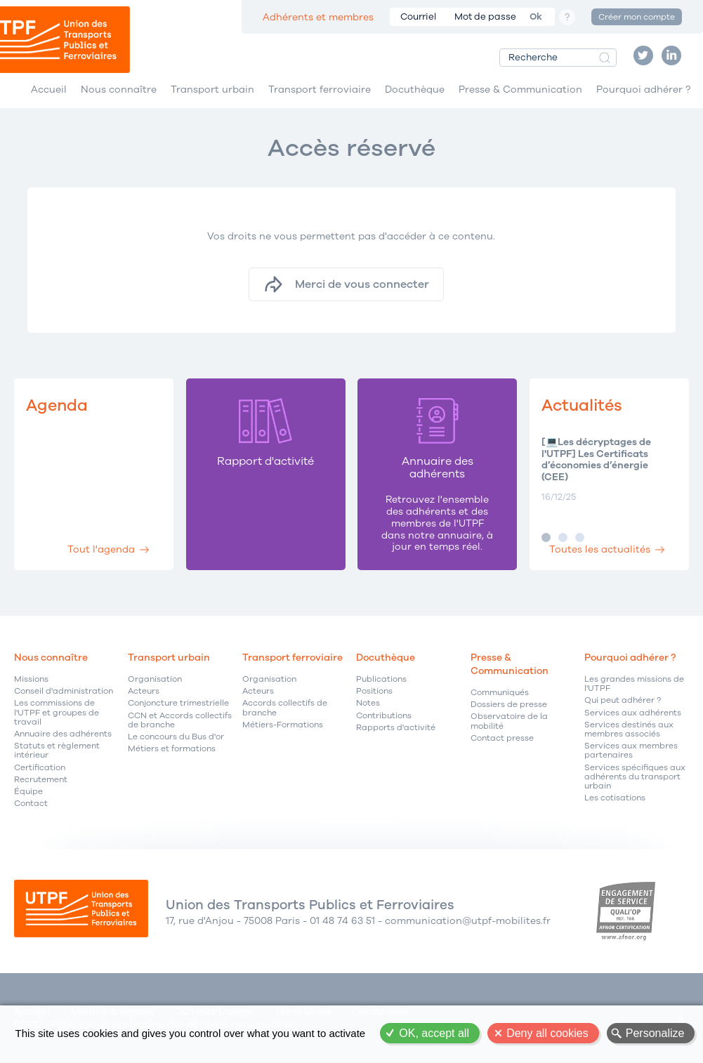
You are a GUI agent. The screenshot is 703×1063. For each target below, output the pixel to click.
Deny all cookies (547, 1033)
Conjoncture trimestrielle (178, 703)
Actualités (581, 405)
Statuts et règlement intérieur (57, 750)
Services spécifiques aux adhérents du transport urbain (634, 777)
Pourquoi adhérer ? (643, 89)
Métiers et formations (172, 748)
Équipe (28, 791)
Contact (31, 803)
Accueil (49, 89)
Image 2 (562, 537)
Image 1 (546, 537)
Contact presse (502, 738)
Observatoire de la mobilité (509, 721)
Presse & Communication (520, 89)
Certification (39, 767)
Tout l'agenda (101, 549)
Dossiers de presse (509, 704)
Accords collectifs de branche (284, 708)
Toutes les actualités (599, 549)
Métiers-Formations (282, 724)
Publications (381, 679)
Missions (31, 679)
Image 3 (579, 537)
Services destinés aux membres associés (629, 729)
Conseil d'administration (63, 691)
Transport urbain (212, 89)
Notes (368, 703)
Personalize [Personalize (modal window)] (655, 1033)
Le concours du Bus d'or (176, 736)
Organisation (155, 679)
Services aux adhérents (632, 713)
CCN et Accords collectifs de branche (180, 720)
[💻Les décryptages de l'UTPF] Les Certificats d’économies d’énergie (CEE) (596, 460)
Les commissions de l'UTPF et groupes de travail (56, 713)
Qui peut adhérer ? (622, 700)
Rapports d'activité (395, 727)
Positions (374, 691)
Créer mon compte (636, 16)
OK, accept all (434, 1033)
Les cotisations (614, 798)
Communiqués (500, 692)
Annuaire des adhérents (63, 734)
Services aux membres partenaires (631, 750)
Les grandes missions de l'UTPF (634, 684)
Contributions (384, 715)
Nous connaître (119, 89)
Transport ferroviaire (319, 89)
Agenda (57, 405)
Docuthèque (415, 89)
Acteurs (143, 691)
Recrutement (40, 779)
